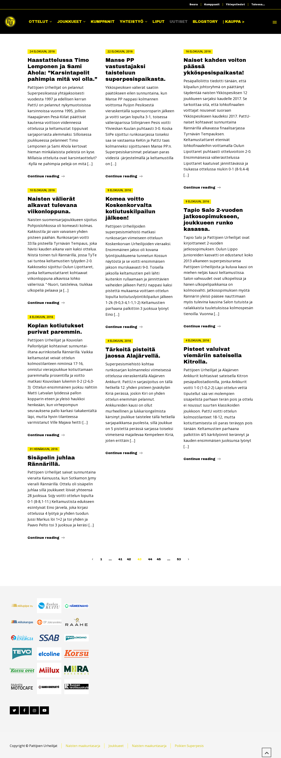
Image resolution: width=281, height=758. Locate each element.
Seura (193, 4)
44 (150, 559)
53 (179, 559)
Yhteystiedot (235, 4)
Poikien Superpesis (189, 746)
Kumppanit (212, 4)
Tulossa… (258, 4)
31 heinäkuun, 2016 (44, 449)
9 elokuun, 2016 (119, 190)
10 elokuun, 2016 (42, 190)
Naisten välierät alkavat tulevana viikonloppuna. (52, 205)
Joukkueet (116, 746)
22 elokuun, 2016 (120, 51)
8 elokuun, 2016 (41, 317)
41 (120, 559)
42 (129, 559)
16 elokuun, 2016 (198, 51)
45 (159, 559)
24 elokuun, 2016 (42, 51)
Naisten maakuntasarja (83, 746)
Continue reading (43, 176)
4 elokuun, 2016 (197, 340)
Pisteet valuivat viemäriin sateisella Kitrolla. (213, 355)
